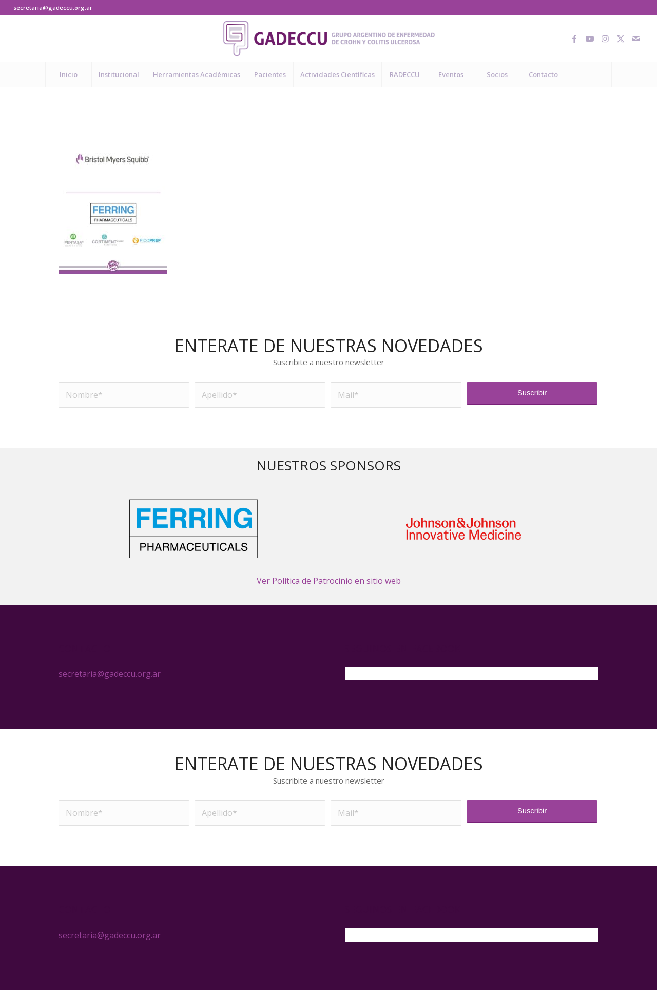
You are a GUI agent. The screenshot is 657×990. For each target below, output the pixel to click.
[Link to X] (620, 38)
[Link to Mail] (636, 38)
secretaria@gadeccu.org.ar (52, 7)
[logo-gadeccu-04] (328, 38)
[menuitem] (68, 74)
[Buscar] (589, 74)
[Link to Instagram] (605, 38)
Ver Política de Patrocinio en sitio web (329, 580)
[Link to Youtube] (589, 38)
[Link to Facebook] (574, 38)
